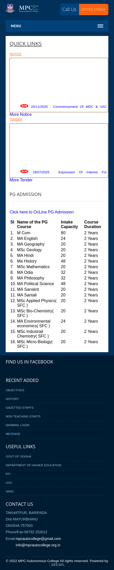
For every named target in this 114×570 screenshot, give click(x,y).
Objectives (15, 390)
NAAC (10, 491)
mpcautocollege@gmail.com (38, 539)
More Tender (21, 180)
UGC (9, 482)
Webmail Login (17, 425)
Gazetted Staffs (20, 407)
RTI (8, 473)
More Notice (21, 114)
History (12, 398)
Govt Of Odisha (18, 456)
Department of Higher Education (33, 465)
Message (13, 433)
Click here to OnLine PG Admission (42, 212)
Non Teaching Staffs (23, 416)
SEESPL (58, 565)
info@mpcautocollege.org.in (38, 545)
